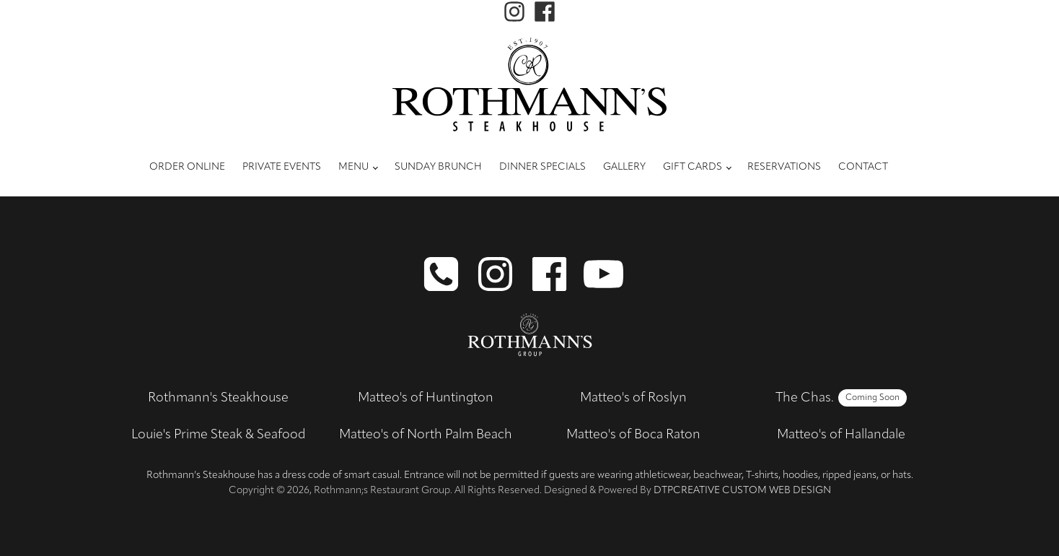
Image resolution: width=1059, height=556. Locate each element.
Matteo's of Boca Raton (633, 435)
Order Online (187, 167)
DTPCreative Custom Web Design (742, 490)
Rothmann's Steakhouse (218, 398)
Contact (863, 167)
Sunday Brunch (438, 167)
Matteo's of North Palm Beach (425, 435)
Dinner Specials (542, 167)
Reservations (784, 167)
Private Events (281, 167)
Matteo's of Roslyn (633, 398)
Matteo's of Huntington (425, 398)
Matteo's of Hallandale (841, 435)
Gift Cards (692, 167)
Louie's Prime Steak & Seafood (218, 435)
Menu (353, 167)
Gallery (624, 167)
